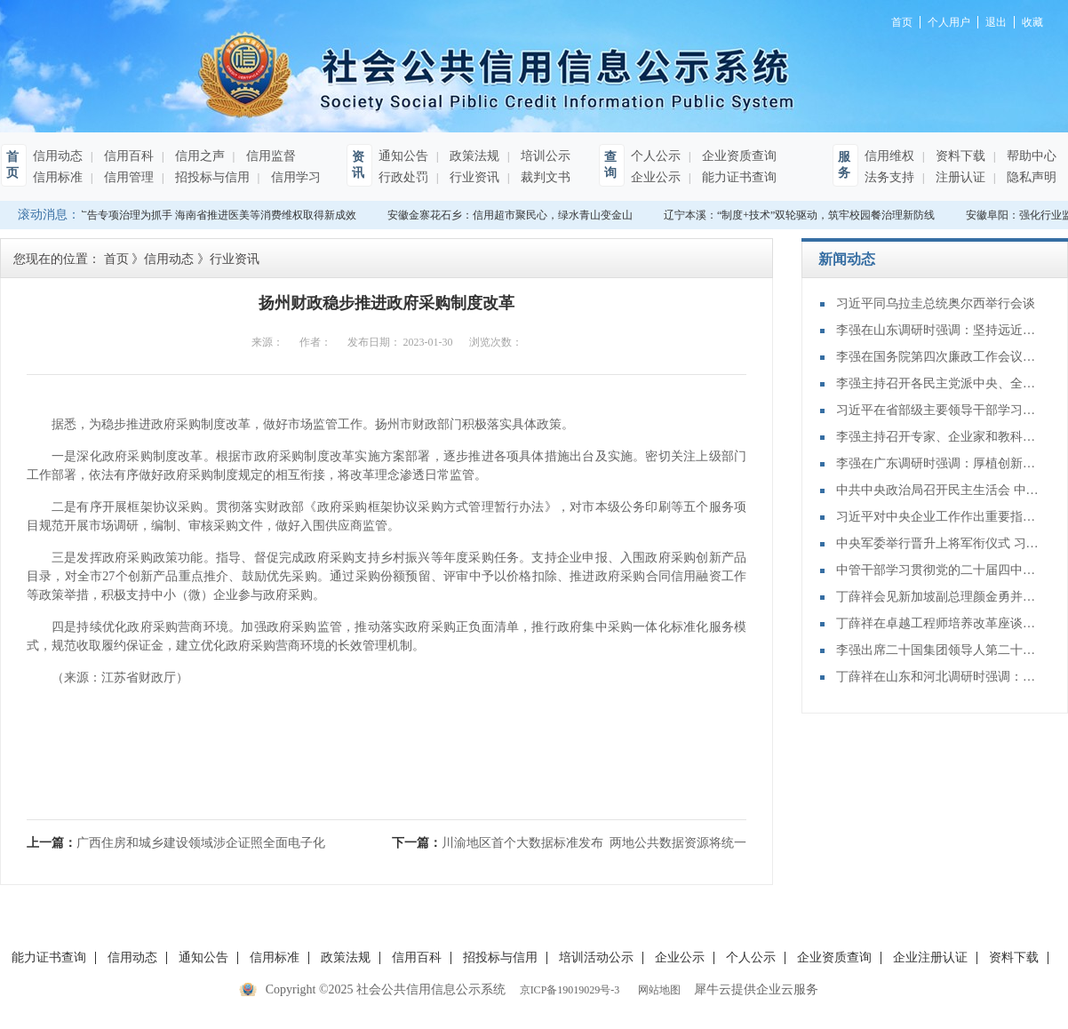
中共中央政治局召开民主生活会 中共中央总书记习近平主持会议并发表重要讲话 (938, 490)
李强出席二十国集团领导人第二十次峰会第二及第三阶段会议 (938, 650)
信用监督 (269, 156)
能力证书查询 (737, 177)
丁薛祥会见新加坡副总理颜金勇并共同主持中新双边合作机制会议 (938, 596)
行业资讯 (472, 177)
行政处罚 (403, 177)
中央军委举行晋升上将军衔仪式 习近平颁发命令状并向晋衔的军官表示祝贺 (938, 543)
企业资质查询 (737, 156)
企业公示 (656, 177)
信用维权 (889, 156)
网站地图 (657, 990)
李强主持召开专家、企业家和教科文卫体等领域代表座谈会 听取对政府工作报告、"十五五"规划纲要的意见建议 (938, 436)
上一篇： (176, 843)
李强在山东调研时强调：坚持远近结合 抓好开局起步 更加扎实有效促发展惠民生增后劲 (938, 330)
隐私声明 (1029, 177)
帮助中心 (1029, 156)
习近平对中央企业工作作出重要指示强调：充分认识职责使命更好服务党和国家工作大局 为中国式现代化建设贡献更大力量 (938, 516)
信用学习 (294, 177)
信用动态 (58, 156)
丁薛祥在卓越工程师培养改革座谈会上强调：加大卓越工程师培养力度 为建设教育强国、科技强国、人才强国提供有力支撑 (938, 623)
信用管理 (127, 177)
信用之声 (198, 156)
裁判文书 (543, 177)
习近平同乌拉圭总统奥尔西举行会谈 (935, 303)
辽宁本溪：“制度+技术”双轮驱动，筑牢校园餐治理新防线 (801, 215)
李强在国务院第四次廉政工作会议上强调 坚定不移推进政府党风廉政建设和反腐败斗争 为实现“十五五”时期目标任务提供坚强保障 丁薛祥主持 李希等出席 (938, 356)
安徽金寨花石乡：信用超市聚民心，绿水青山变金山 (511, 215)
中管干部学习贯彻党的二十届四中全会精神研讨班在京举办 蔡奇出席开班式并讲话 (938, 570)
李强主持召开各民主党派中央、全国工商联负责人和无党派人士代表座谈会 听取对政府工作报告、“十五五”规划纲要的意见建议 (938, 383)
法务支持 (889, 177)
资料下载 (958, 156)
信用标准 (58, 177)
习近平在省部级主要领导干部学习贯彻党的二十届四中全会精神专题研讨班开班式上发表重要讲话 (938, 410)
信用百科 (127, 156)
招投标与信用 (210, 177)
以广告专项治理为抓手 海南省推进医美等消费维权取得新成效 (213, 215)
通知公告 (403, 156)
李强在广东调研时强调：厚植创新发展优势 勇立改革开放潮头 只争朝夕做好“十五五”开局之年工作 (938, 463)
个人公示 (656, 156)
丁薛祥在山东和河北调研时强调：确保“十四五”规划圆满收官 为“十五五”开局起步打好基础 (938, 676)
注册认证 (958, 177)
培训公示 (543, 156)
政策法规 (472, 156)
